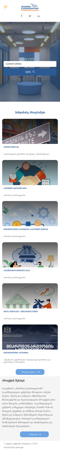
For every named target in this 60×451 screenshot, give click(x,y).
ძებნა (30, 72)
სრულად (33, 434)
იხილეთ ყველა (28, 372)
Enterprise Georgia (13, 447)
